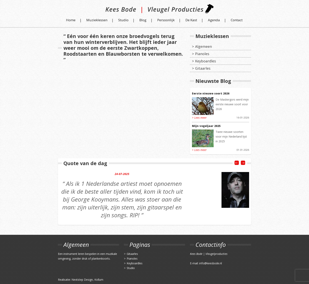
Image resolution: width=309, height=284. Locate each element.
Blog (142, 20)
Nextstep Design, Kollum (87, 279)
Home (70, 20)
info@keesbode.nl (210, 263)
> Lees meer (199, 117)
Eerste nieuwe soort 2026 (210, 93)
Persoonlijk (166, 20)
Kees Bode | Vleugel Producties (154, 10)
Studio (123, 20)
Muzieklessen (96, 20)
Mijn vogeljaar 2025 (206, 126)
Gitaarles (202, 68)
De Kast (191, 20)
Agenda (214, 20)
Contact (237, 20)
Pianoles (202, 53)
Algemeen (203, 46)
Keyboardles (205, 61)
